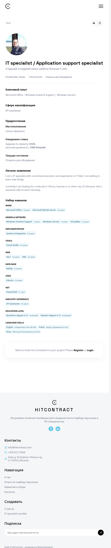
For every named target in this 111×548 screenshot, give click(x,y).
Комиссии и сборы (15, 487)
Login (90, 350)
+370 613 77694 (15, 452)
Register (78, 350)
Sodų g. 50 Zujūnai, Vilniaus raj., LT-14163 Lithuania (24, 459)
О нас (8, 477)
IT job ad (9, 508)
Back (8, 23)
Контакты (10, 492)
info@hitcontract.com (18, 447)
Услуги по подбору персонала (21, 482)
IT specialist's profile (16, 513)
